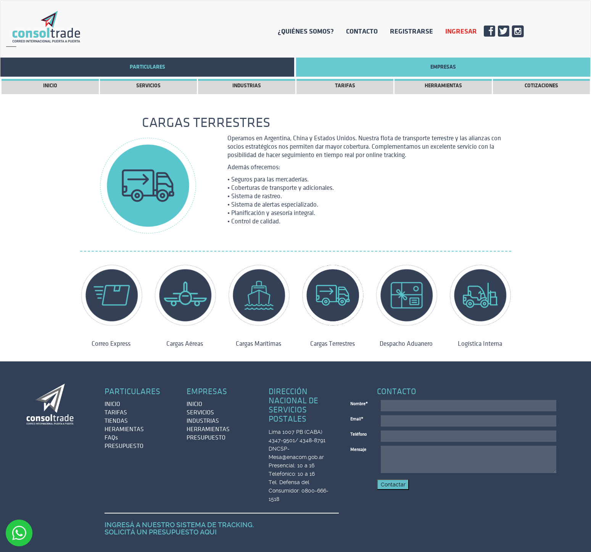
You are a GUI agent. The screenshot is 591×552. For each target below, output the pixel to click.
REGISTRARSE (411, 31)
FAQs (111, 437)
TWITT (506, 33)
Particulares (147, 67)
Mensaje (358, 449)
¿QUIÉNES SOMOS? (306, 31)
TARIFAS (345, 85)
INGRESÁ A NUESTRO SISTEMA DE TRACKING (179, 525)
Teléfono (358, 434)
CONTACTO (362, 31)
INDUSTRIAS (246, 85)
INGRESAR (461, 31)
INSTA (520, 33)
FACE (492, 33)
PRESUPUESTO (124, 446)
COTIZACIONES (541, 85)
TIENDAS (116, 420)
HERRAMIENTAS (443, 85)
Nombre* (359, 403)
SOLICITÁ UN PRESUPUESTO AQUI (161, 532)
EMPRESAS (443, 67)
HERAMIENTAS (124, 429)
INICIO (50, 85)
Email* (356, 419)
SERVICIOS (148, 85)
